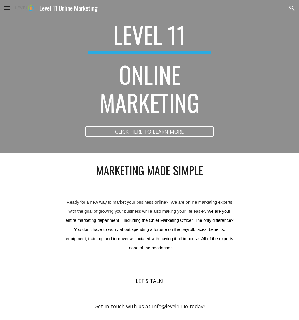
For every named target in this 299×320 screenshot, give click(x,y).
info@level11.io (170, 306)
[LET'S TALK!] (149, 281)
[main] (149, 71)
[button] (7, 8)
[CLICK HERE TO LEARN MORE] (150, 131)
